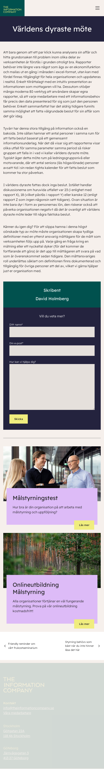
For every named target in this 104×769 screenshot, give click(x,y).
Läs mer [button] (84, 525)
